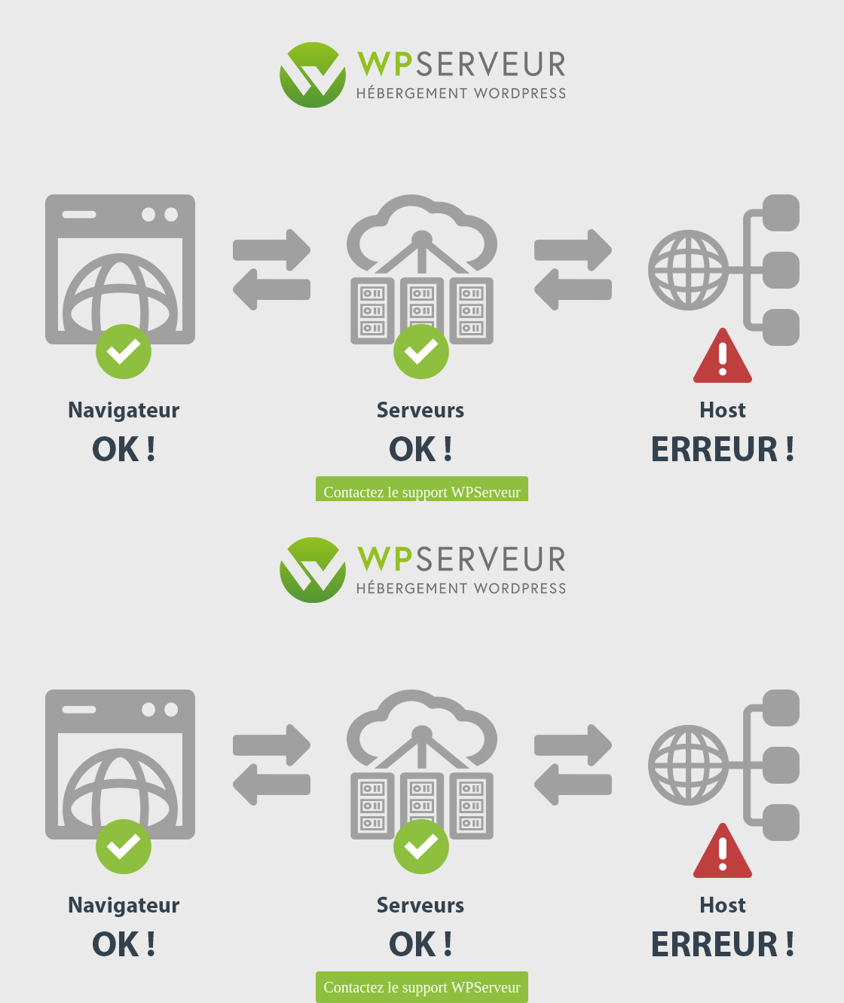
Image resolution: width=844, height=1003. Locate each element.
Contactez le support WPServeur (421, 492)
